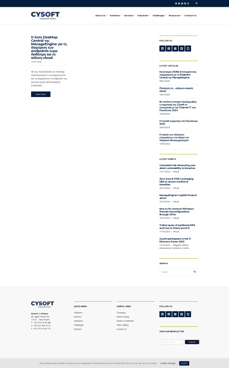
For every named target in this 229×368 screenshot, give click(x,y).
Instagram (182, 3)
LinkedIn (176, 3)
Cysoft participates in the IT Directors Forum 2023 (175, 240)
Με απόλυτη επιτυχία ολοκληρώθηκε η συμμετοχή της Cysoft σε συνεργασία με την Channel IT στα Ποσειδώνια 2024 (178, 106)
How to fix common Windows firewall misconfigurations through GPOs (176, 211)
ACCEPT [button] (184, 363)
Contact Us (190, 15)
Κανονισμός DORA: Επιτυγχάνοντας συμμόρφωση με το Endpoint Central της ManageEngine (177, 74)
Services (128, 15)
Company (121, 312)
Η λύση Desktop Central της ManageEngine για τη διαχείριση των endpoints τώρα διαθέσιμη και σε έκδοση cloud (49, 47)
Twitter (185, 3)
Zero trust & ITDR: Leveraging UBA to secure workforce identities (176, 182)
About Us (100, 15)
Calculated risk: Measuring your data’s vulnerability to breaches (177, 167)
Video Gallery (123, 325)
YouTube (188, 3)
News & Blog (123, 316)
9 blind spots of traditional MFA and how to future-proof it (177, 226)
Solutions (115, 15)
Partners (78, 329)
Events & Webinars (125, 320)
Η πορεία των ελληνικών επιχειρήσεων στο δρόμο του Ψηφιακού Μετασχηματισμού (174, 137)
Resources (174, 15)
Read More (41, 94)
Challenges (159, 15)
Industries (142, 15)
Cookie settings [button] (168, 363)
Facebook (179, 3)
